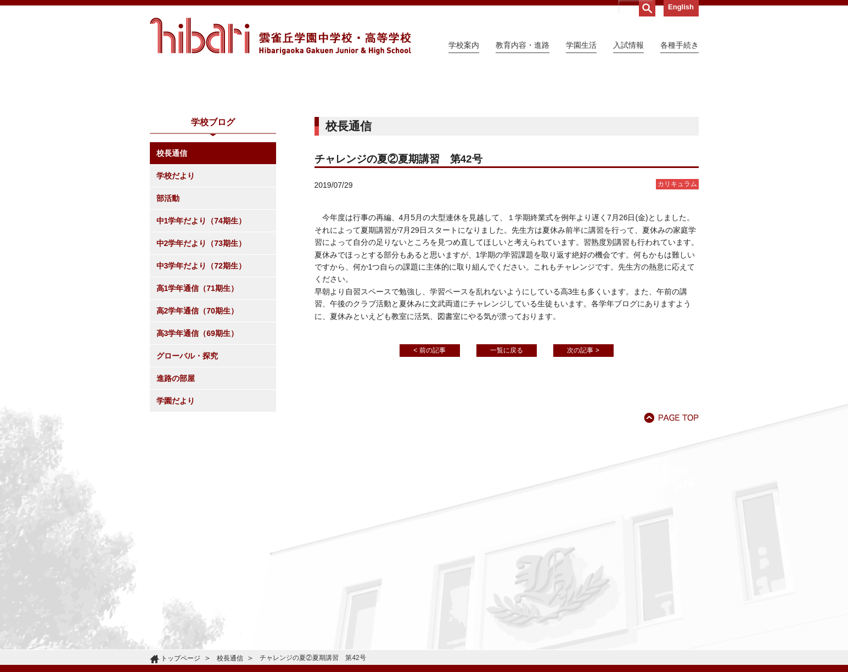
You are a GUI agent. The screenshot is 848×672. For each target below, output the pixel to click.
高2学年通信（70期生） (197, 410)
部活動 (167, 298)
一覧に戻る (506, 450)
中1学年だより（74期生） (201, 320)
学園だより (175, 500)
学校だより (175, 275)
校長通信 (171, 253)
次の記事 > (583, 450)
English (681, 7)
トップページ (180, 658)
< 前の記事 (429, 450)
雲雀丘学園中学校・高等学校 (280, 36)
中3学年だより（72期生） (201, 365)
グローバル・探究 (187, 455)
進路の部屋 (175, 478)
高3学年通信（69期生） (197, 433)
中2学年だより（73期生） (201, 343)
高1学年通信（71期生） (197, 388)
